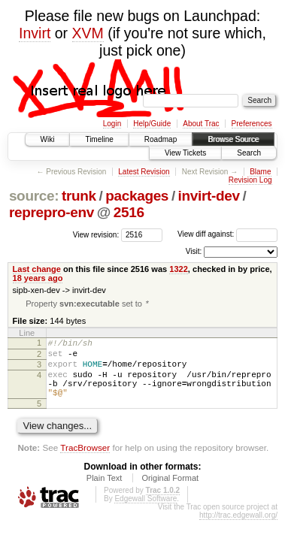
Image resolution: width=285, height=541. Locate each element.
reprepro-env (51, 212)
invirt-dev (209, 196)
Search (249, 153)
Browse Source (233, 139)
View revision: (96, 234)
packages (136, 196)
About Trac (201, 123)
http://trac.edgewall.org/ (238, 530)
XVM (88, 33)
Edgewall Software (145, 513)
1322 (178, 269)
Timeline (99, 139)
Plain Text (104, 492)
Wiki (48, 139)
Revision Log (250, 180)
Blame (260, 172)
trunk (79, 196)
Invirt (34, 33)
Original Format (170, 492)
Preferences (252, 123)
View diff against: (227, 234)
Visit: (194, 251)
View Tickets (185, 153)
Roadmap (160, 139)
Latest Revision (143, 172)
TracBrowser (85, 462)
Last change (37, 269)
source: (34, 196)
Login (112, 123)
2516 (129, 212)
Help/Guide (152, 123)
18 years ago (38, 278)
